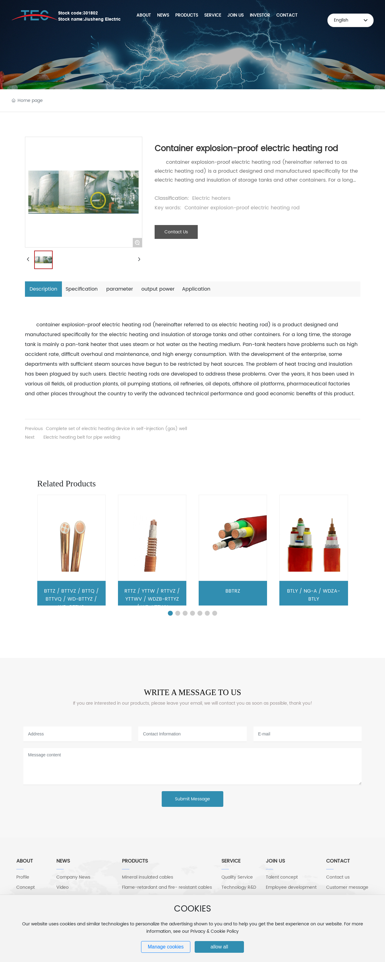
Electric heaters (211, 198)
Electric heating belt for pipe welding (81, 437)
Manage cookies (166, 946)
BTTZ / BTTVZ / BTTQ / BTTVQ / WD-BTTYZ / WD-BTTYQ (71, 599)
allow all (219, 946)
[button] (170, 613)
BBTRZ (232, 591)
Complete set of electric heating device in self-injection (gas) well (116, 428)
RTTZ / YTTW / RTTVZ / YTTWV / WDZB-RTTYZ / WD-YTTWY (152, 599)
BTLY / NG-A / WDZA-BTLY (313, 595)
